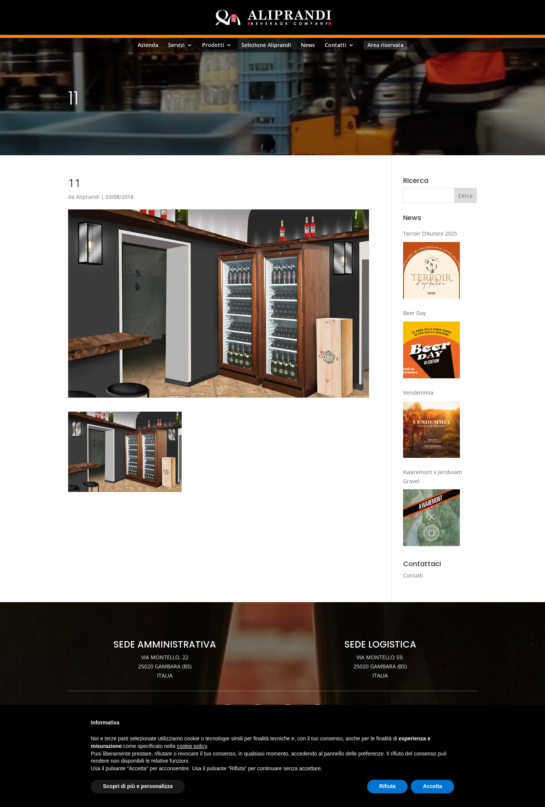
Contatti (335, 45)
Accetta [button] (432, 786)
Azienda (148, 45)
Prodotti (213, 45)
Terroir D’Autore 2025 (430, 233)
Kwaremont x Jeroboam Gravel (432, 476)
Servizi (176, 45)
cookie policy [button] (192, 746)
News (308, 45)
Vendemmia (418, 392)
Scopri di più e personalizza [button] (138, 786)
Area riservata (385, 44)
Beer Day (414, 313)
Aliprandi (88, 196)
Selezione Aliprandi (266, 45)
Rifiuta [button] (387, 786)
